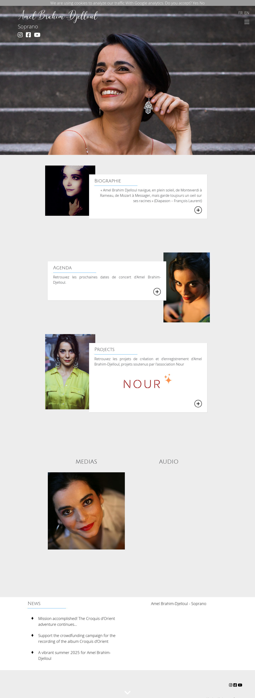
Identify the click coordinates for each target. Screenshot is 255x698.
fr (240, 12)
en (246, 12)
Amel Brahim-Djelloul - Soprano (178, 603)
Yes (196, 3)
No (202, 3)
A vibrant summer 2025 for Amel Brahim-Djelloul (74, 655)
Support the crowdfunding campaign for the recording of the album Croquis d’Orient (76, 638)
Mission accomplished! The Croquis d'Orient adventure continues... (76, 621)
